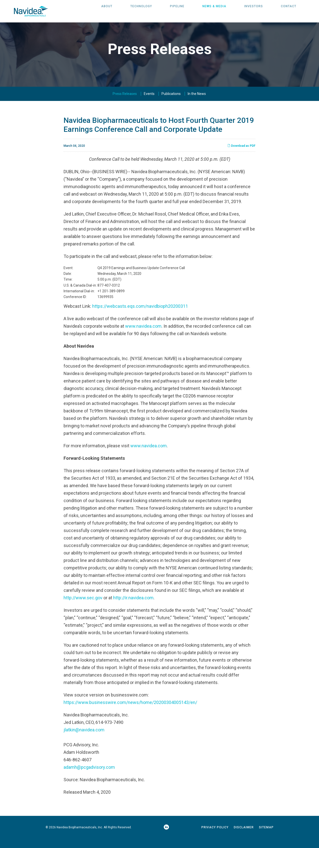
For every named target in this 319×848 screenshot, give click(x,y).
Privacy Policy (215, 837)
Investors (253, 11)
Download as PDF (241, 156)
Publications (171, 104)
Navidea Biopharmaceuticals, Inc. (80, 838)
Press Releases (125, 104)
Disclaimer (244, 837)
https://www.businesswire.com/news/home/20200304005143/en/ (130, 712)
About (106, 11)
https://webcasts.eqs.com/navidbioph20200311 (140, 316)
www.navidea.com (143, 336)
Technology (141, 11)
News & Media (214, 11)
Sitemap (266, 837)
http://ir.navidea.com (133, 608)
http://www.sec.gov (83, 608)
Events (149, 104)
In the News (197, 104)
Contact (288, 11)
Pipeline (177, 11)
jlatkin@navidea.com (84, 740)
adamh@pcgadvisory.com (89, 777)
